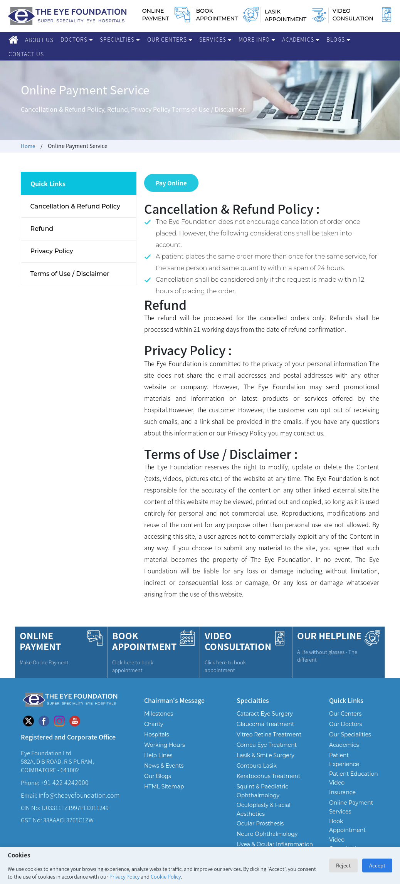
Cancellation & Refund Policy (76, 206)
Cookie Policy (166, 876)
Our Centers (169, 39)
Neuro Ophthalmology (267, 831)
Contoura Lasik (257, 763)
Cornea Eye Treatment (267, 742)
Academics (300, 39)
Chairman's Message (174, 697)
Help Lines (158, 753)
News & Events (163, 763)
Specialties (120, 39)
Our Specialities (350, 732)
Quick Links (346, 697)
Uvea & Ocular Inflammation (275, 842)
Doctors (77, 39)
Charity (153, 721)
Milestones (158, 711)
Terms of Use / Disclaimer (70, 277)
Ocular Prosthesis (260, 821)
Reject (343, 865)
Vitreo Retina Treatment (269, 732)
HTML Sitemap (164, 784)
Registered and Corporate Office (68, 734)
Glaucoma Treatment (265, 721)
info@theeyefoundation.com (79, 792)
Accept (377, 865)
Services (215, 39)
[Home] (13, 39)
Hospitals (156, 732)
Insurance (342, 790)
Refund (42, 230)
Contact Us (26, 54)
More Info (257, 39)
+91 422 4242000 (64, 780)
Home (28, 146)
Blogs (338, 39)
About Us (39, 40)
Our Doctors (345, 721)
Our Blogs (157, 773)
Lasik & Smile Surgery (265, 753)
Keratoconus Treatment (268, 773)
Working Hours (164, 742)
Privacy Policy (124, 876)
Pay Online (171, 181)
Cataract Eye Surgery (265, 711)
